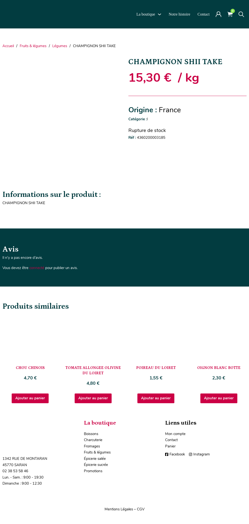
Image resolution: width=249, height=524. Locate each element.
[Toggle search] (241, 14)
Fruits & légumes (33, 46)
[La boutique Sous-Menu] (159, 14)
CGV (140, 509)
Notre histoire (179, 14)
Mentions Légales (119, 509)
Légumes (59, 46)
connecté (36, 267)
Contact (203, 14)
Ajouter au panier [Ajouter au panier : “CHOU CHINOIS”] (30, 398)
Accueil (8, 46)
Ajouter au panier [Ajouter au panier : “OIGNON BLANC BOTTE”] (219, 398)
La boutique (145, 14)
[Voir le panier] (230, 14)
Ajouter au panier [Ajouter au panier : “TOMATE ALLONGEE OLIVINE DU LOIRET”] (93, 398)
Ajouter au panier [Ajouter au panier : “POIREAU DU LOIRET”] (156, 398)
